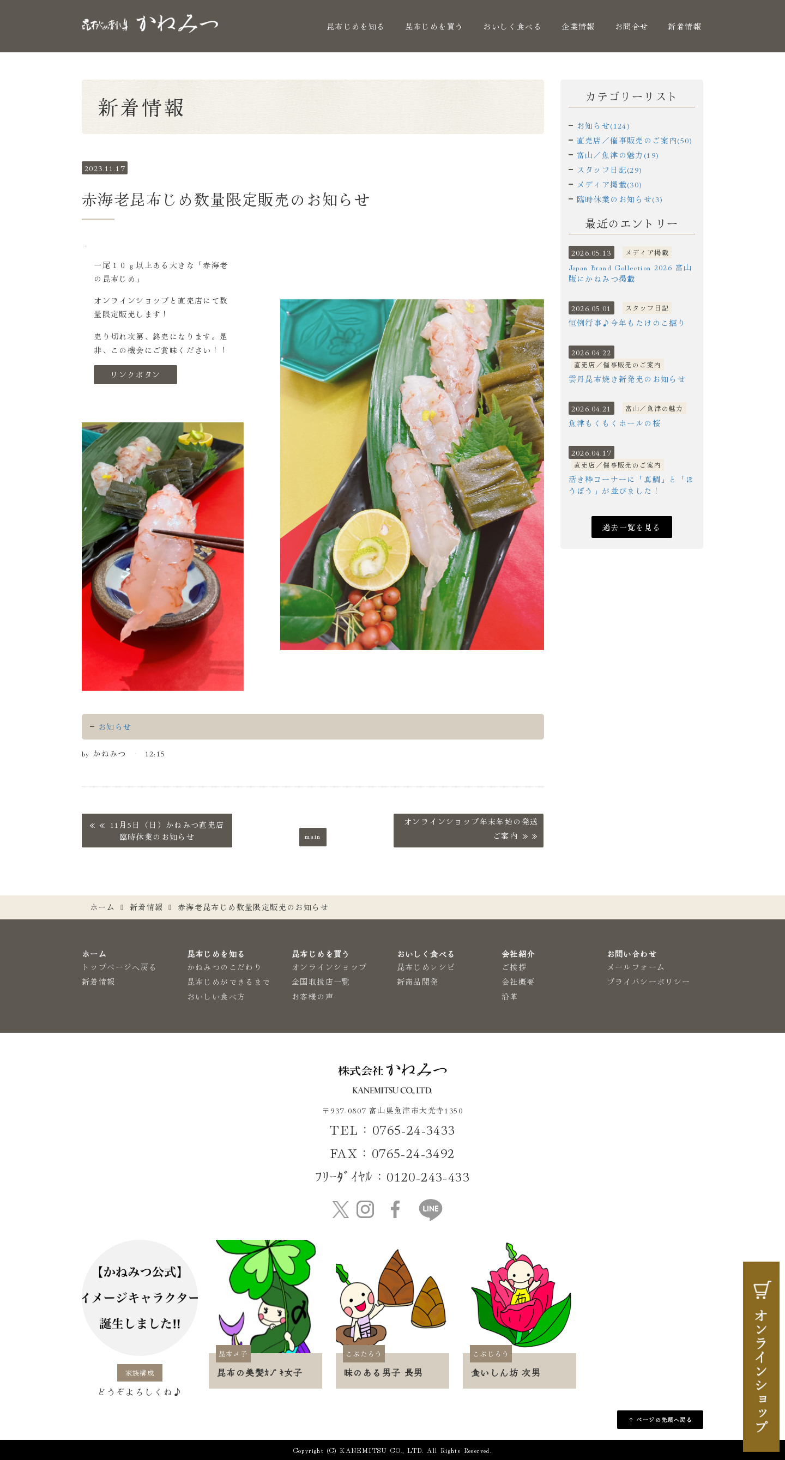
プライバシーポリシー (649, 981)
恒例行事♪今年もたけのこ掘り (627, 322)
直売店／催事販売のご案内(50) (635, 140)
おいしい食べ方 (216, 996)
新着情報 (685, 26)
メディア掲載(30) (610, 184)
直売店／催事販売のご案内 (618, 364)
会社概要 (518, 981)
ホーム (102, 906)
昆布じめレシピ (426, 966)
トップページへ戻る (120, 966)
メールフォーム (636, 966)
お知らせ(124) (604, 125)
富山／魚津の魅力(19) (618, 154)
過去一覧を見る (631, 527)
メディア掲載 (647, 252)
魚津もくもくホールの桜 (615, 422)
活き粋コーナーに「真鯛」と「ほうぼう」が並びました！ (632, 485)
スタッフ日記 (647, 307)
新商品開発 (418, 981)
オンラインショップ (329, 966)
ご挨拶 (514, 966)
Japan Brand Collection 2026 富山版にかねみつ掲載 (630, 273)
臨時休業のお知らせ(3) (620, 198)
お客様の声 (313, 996)
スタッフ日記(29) (610, 169)
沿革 (510, 996)
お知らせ (115, 726)
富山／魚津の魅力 (654, 408)
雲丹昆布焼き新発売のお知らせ (627, 378)
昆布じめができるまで (229, 981)
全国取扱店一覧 (321, 981)
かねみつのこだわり (225, 966)
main (313, 835)
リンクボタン (135, 374)
